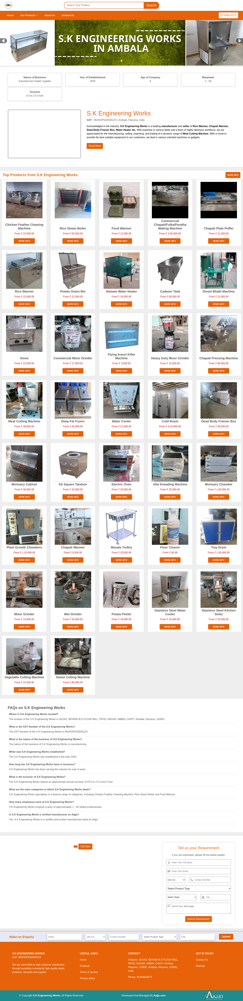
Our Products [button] (28, 15)
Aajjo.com (159, 995)
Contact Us (68, 15)
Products (85, 966)
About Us (50, 15)
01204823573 (228, 15)
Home (10, 15)
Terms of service (89, 972)
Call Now (85, 846)
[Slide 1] (121, 60)
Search (151, 5)
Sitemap (200, 966)
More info (233, 175)
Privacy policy (87, 978)
